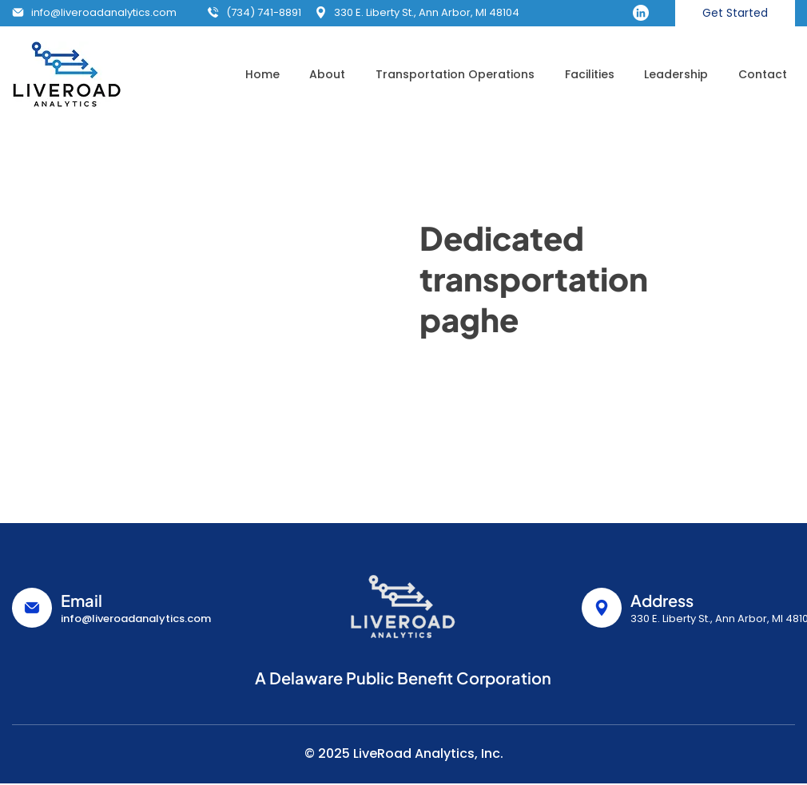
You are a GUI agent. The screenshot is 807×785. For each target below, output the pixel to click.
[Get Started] (735, 13)
